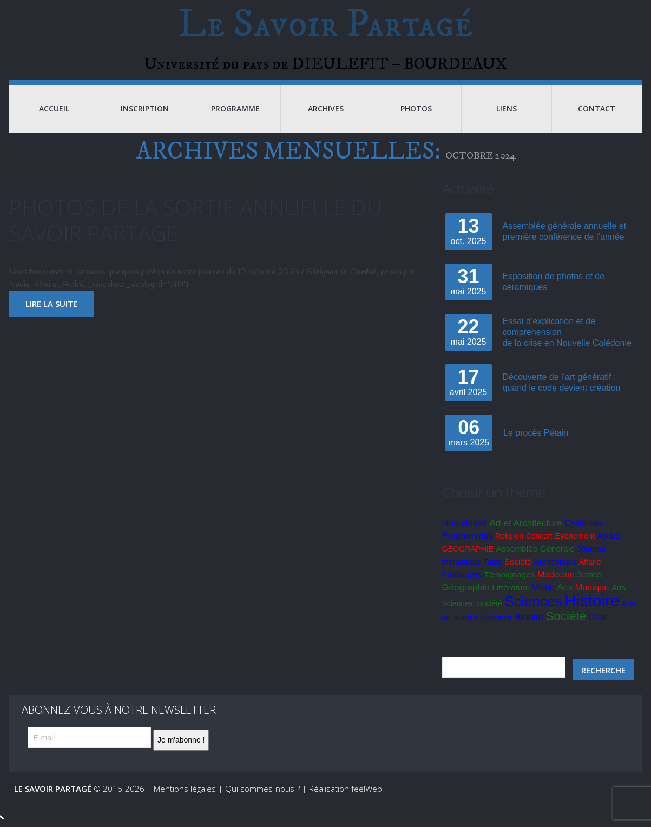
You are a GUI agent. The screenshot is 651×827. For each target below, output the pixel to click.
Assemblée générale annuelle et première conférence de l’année (565, 231)
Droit (598, 617)
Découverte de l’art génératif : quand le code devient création (562, 382)
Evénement (575, 535)
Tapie (492, 561)
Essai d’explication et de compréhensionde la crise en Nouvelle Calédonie (567, 332)
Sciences (533, 601)
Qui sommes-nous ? (262, 788)
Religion (509, 535)
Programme (235, 108)
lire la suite (51, 303)
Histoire (592, 600)
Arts (565, 587)
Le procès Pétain (535, 432)
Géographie (466, 587)
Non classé (464, 523)
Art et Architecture (525, 523)
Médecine (555, 574)
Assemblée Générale (535, 548)
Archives (326, 108)
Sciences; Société (472, 603)
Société (517, 561)
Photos (416, 108)
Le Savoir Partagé (325, 24)
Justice (589, 574)
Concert (539, 535)
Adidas (609, 535)
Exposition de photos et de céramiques (554, 282)
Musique (592, 587)
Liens (506, 108)
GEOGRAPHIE (468, 548)
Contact (596, 108)
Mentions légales (185, 788)
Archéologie (555, 561)
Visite (543, 587)
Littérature (511, 587)
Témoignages (509, 574)
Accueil (54, 108)
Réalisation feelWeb (345, 788)
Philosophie (462, 574)
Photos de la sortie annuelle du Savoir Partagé (195, 220)
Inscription (145, 108)
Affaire (590, 561)
